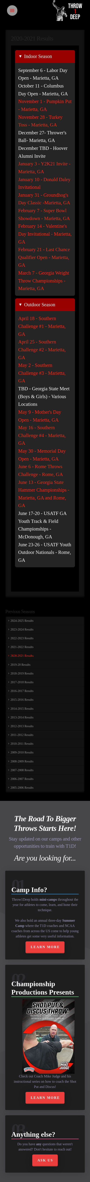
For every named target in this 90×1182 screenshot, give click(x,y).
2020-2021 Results (21, 655)
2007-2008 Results (21, 770)
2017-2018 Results (21, 682)
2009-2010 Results (21, 752)
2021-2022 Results (21, 647)
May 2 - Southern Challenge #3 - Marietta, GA (42, 372)
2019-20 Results (20, 664)
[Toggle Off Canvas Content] (12, 10)
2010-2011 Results (21, 743)
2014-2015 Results (21, 708)
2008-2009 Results (21, 761)
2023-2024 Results (21, 629)
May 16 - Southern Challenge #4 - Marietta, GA (42, 435)
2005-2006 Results (21, 787)
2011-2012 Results (21, 735)
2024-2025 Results (21, 620)
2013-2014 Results (21, 717)
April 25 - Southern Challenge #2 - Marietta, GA (42, 349)
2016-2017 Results (21, 691)
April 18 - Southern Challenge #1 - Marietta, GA (42, 326)
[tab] (45, 56)
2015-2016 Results (21, 699)
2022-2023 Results (21, 638)
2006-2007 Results (21, 779)
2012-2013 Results (21, 726)
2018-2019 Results (21, 673)
